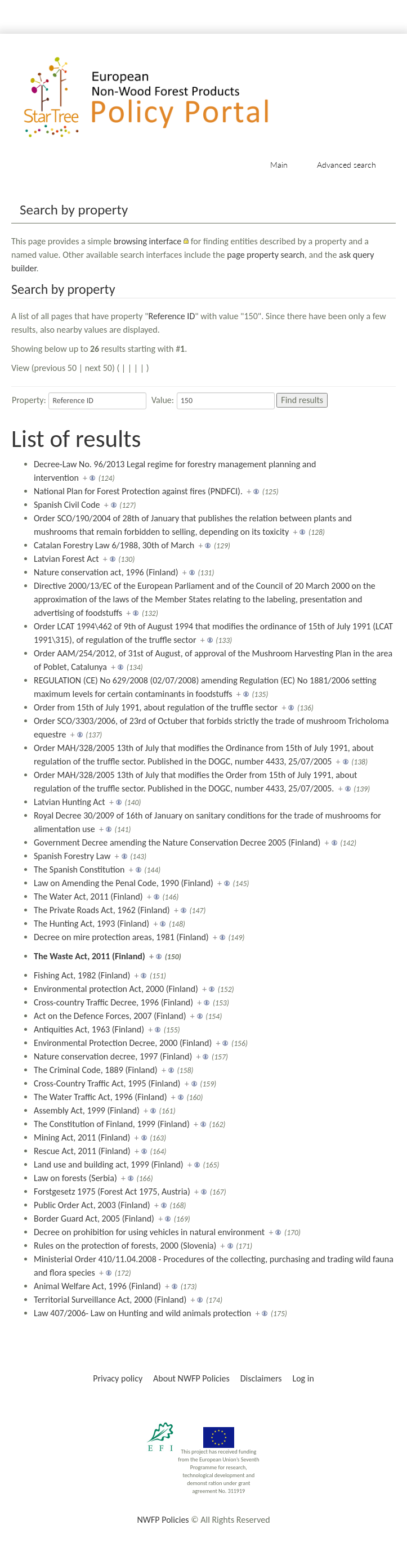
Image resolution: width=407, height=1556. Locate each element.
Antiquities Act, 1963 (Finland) (89, 1029)
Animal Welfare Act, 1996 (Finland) (97, 1286)
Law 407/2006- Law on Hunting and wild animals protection (142, 1313)
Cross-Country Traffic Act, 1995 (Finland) (107, 1083)
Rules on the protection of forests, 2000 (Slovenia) (125, 1245)
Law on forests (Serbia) (75, 1178)
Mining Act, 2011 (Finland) (82, 1137)
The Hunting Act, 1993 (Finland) (91, 923)
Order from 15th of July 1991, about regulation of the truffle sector (156, 707)
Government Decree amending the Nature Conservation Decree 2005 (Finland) (177, 842)
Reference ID (172, 316)
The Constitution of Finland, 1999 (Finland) (112, 1124)
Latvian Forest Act (66, 558)
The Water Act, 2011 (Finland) (88, 896)
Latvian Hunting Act (69, 802)
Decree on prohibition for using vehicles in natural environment (149, 1232)
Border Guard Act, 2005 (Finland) (94, 1218)
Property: (29, 400)
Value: (162, 400)
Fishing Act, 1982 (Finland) (82, 975)
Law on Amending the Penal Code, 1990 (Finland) (123, 883)
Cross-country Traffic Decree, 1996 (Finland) (113, 1002)
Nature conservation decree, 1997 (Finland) (113, 1056)
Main (279, 164)
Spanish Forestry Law (72, 856)
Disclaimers (261, 1378)
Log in (303, 1378)
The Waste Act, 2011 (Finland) (89, 956)
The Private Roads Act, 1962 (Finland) (102, 910)
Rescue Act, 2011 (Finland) (82, 1151)
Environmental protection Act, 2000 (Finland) (116, 988)
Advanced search (346, 164)
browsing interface (148, 241)
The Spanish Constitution (79, 869)
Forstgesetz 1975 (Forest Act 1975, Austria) (112, 1191)
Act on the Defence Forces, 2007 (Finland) (110, 1015)
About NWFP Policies (191, 1378)
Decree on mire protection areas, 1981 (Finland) (121, 937)
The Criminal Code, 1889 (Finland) (96, 1070)
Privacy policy (117, 1378)
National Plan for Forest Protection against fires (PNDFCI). (138, 491)
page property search (266, 254)
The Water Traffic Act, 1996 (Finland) (100, 1097)
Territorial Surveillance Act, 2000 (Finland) (110, 1299)
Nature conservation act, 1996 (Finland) (106, 572)
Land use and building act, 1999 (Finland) (109, 1164)
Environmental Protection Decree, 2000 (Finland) (123, 1043)
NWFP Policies (163, 1519)
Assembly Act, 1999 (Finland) (87, 1110)
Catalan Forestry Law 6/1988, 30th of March (114, 545)
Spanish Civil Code (67, 504)
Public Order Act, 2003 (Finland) (92, 1205)
